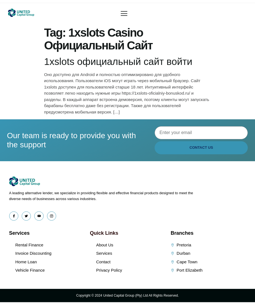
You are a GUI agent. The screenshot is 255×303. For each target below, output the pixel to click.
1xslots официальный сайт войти (118, 61)
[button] (124, 14)
